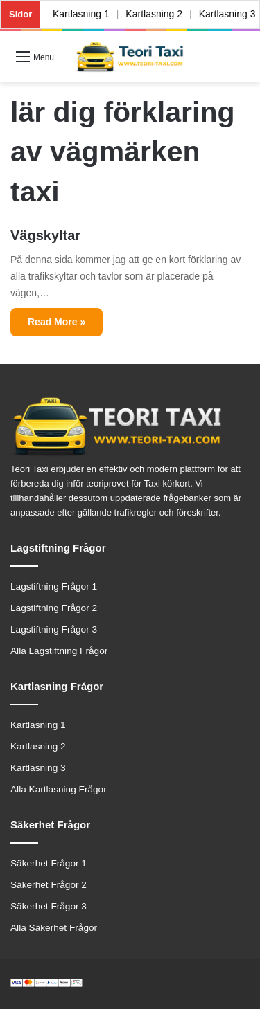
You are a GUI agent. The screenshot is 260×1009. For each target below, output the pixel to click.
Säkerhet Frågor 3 (48, 906)
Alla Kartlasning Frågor (58, 789)
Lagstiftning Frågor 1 (53, 586)
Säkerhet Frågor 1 (48, 863)
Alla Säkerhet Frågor (53, 927)
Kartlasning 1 (81, 13)
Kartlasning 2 (154, 13)
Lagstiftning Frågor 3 (53, 629)
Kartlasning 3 (38, 768)
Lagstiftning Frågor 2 (53, 608)
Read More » (56, 321)
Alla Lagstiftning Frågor (58, 651)
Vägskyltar (45, 235)
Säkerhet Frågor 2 (48, 885)
